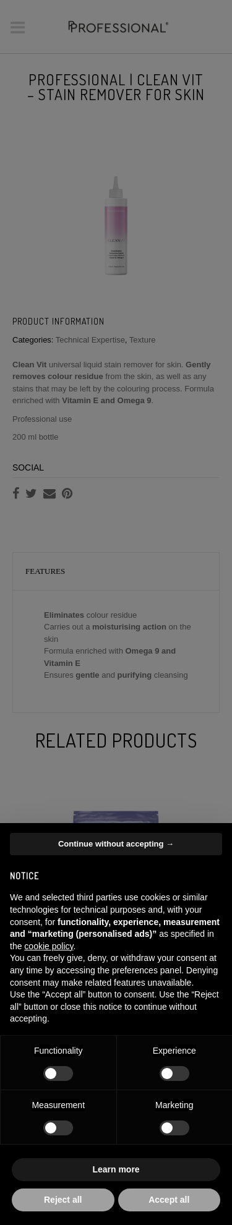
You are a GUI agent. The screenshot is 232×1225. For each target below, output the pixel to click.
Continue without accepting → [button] (116, 843)
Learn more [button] (115, 1169)
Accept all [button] (168, 1200)
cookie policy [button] (48, 946)
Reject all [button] (63, 1200)
